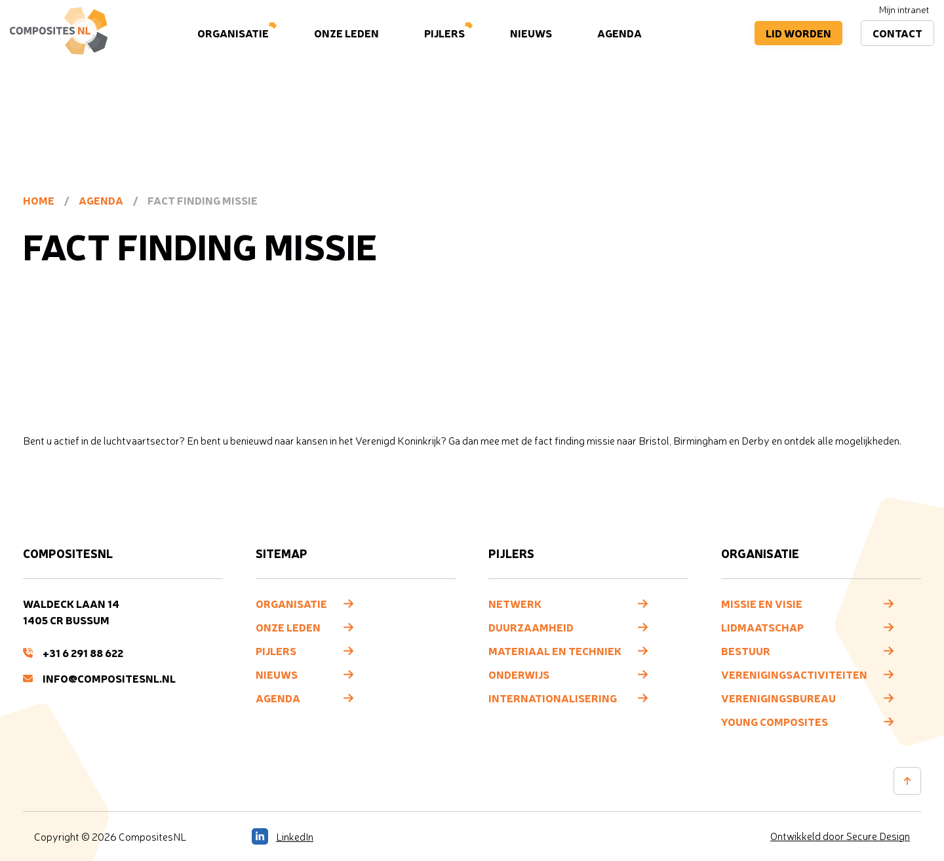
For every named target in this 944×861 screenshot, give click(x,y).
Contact (897, 33)
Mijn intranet (904, 9)
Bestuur (745, 650)
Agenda (619, 33)
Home (38, 200)
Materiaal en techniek (554, 650)
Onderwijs (518, 674)
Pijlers (444, 33)
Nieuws (531, 33)
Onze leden (346, 33)
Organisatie (233, 33)
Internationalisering (552, 698)
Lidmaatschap (762, 627)
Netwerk (514, 603)
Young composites (774, 721)
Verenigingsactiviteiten (794, 674)
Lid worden (798, 33)
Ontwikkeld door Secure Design (840, 836)
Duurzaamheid (531, 627)
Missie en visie (761, 603)
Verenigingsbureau (778, 698)
